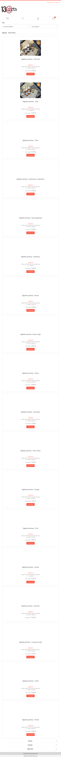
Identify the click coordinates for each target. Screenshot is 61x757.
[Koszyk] (53, 18)
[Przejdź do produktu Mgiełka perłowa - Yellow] (30, 710)
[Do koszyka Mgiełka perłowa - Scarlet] (30, 582)
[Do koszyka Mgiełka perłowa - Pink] (30, 543)
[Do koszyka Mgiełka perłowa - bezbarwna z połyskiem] (30, 194)
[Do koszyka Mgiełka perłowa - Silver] (30, 155)
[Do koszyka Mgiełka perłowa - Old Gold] (30, 74)
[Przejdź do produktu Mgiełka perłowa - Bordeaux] (30, 247)
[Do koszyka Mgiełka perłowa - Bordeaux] (30, 271)
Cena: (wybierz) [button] (35, 26)
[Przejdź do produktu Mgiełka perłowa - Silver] (30, 131)
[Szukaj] (23, 18)
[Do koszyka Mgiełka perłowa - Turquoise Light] (30, 657)
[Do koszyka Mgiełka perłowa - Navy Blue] (30, 426)
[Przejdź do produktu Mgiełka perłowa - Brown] (30, 286)
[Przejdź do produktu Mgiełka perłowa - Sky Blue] (30, 596)
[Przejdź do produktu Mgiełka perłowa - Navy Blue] (30, 402)
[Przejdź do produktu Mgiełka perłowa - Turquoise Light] (30, 633)
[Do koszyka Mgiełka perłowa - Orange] (30, 504)
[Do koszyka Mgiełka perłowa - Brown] (30, 310)
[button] (7, 18)
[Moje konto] (38, 18)
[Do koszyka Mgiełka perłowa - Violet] (30, 696)
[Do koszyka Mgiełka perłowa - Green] (30, 388)
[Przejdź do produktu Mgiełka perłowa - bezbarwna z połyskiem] (30, 170)
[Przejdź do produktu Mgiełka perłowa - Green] (30, 364)
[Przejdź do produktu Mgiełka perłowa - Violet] (30, 671)
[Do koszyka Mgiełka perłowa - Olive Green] (30, 465)
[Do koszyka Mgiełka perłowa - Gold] (30, 116)
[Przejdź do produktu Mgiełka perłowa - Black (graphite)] (30, 209)
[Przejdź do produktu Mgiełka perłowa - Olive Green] (30, 441)
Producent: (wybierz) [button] (8, 26)
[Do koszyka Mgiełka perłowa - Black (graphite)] (30, 233)
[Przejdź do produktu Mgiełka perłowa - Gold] (30, 90)
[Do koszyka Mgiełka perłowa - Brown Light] (30, 349)
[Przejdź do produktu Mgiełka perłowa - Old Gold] (30, 48)
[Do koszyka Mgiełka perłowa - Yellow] (30, 734)
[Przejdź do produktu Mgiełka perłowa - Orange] (30, 480)
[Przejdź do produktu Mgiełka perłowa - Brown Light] (30, 325)
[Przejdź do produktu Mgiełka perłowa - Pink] (30, 519)
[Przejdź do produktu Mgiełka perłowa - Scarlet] (30, 558)
